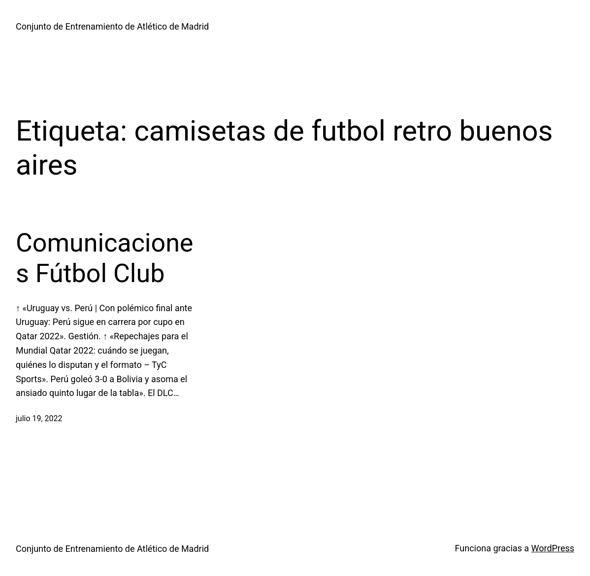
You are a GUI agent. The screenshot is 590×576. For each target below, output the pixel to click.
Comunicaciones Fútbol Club (104, 258)
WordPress (552, 548)
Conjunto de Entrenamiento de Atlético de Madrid (112, 26)
